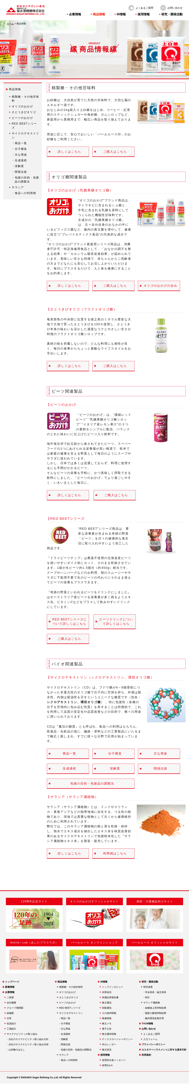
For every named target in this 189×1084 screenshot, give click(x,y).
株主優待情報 (109, 1034)
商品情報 (99, 14)
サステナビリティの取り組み (22, 1034)
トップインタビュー (112, 987)
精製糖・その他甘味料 (71, 987)
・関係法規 (19, 171)
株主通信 (106, 1003)
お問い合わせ (175, 7)
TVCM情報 (147, 1024)
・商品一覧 (19, 143)
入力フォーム (150, 1039)
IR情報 (121, 14)
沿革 (9, 1018)
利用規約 (146, 1055)
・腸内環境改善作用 (153, 1018)
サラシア (18, 187)
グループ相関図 (15, 1008)
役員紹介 (11, 1024)
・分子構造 (19, 148)
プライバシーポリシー (153, 1045)
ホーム (10, 23)
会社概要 (11, 1003)
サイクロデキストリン (71, 1013)
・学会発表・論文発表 (154, 992)
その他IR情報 (109, 1013)
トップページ (12, 982)
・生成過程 (19, 160)
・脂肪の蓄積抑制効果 (154, 1013)
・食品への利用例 (24, 193)
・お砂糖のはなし (15, 1050)
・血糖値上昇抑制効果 (154, 1008)
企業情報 (75, 14)
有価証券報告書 (110, 998)
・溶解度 (18, 166)
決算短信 (106, 992)
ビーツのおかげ (22, 117)
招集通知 (106, 1008)
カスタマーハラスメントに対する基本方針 (164, 1050)
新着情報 (9, 987)
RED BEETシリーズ (69, 1008)
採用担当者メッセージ (114, 1060)
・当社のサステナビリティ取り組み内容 (27, 1045)
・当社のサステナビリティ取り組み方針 (27, 1039)
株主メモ (106, 1024)
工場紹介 (11, 1029)
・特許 (146, 998)
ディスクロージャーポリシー (117, 1039)
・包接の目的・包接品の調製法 (75, 1050)
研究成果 (148, 987)
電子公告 (106, 1029)
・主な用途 (19, 154)
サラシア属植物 (151, 1003)
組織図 (10, 1013)
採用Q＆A (107, 1065)
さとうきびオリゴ (24, 112)
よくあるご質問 (144, 7)
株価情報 (106, 1018)
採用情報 (144, 14)
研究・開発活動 (172, 14)
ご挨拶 (10, 998)
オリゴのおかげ (22, 106)
